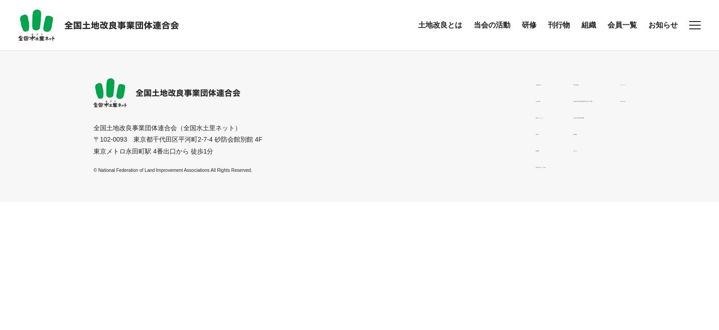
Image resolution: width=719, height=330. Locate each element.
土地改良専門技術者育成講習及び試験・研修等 (492, 99)
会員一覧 (622, 25)
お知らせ (663, 25)
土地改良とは (440, 25)
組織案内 (339, 149)
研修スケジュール (352, 116)
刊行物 (559, 25)
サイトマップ (606, 83)
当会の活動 (492, 25)
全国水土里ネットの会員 (361, 165)
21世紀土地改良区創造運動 (464, 116)
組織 (588, 25)
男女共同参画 (444, 83)
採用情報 (437, 132)
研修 (529, 25)
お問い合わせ (606, 99)
